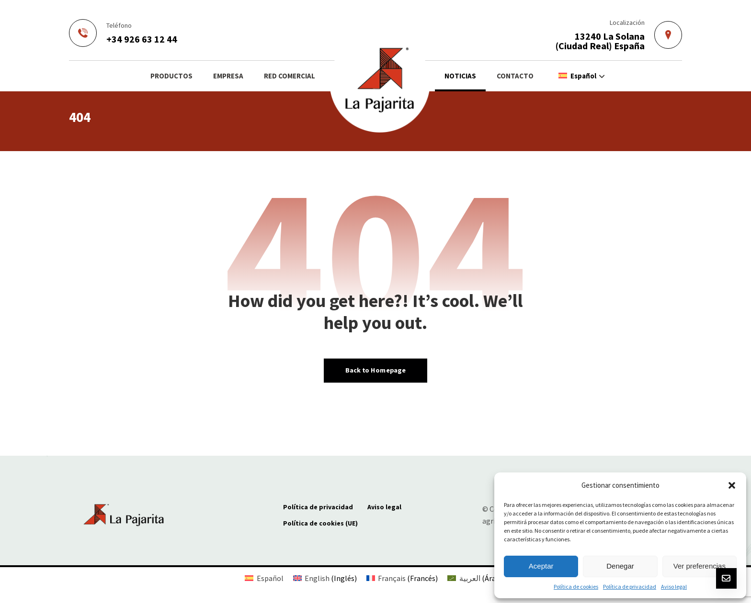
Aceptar (541, 566)
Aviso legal (674, 586)
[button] (732, 485)
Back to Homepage (375, 370)
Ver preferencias (699, 566)
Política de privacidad (629, 586)
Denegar (620, 566)
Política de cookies (576, 586)
